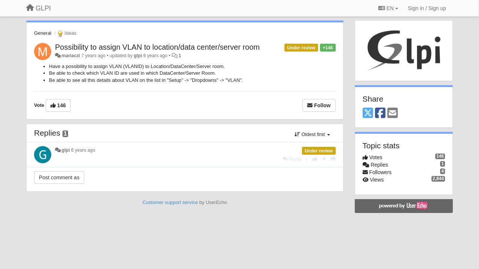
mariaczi (70, 55)
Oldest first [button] (312, 134)
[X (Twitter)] (368, 113)
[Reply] (292, 159)
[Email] (392, 113)
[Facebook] (380, 113)
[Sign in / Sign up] (427, 8)
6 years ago (83, 150)
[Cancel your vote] (324, 159)
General (42, 33)
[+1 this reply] (314, 159)
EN (388, 8)
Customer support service (170, 202)
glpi (138, 55)
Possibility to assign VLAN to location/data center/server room (157, 47)
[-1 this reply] (333, 159)
